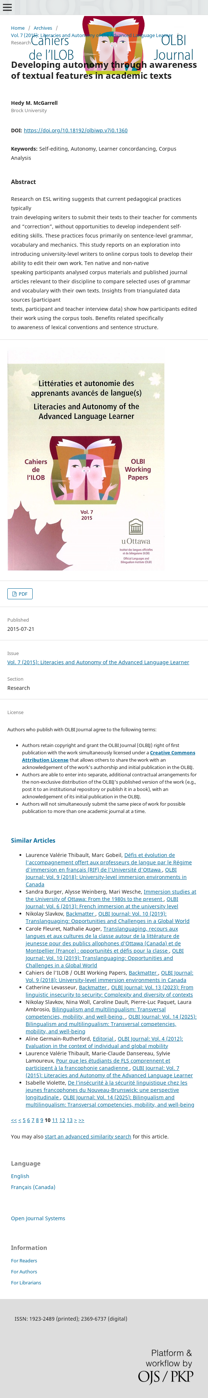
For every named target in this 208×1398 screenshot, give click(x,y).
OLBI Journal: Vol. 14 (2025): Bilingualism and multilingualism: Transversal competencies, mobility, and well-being (111, 1024)
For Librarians (26, 1282)
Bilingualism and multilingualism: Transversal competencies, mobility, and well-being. (96, 1013)
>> (81, 1119)
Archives (43, 28)
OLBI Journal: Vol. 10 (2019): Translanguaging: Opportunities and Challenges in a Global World (108, 917)
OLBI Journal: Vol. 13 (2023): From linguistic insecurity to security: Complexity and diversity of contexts (109, 991)
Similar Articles (33, 840)
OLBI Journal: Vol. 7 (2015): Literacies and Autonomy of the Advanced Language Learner (109, 1071)
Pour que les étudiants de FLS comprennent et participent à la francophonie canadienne (98, 1064)
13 (70, 1119)
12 (62, 1119)
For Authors (24, 1271)
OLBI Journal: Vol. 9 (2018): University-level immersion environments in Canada (106, 877)
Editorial (104, 1038)
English (20, 1176)
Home (18, 28)
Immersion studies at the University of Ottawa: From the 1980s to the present (111, 895)
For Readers (24, 1260)
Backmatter (80, 913)
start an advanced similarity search (88, 1136)
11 (55, 1119)
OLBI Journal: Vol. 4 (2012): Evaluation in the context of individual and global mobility (104, 1042)
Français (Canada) (33, 1187)
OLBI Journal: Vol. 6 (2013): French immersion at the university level (102, 902)
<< (14, 1119)
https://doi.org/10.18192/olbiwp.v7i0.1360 (76, 130)
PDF (23, 594)
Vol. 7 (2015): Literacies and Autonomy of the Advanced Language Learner (92, 35)
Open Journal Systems (38, 1218)
